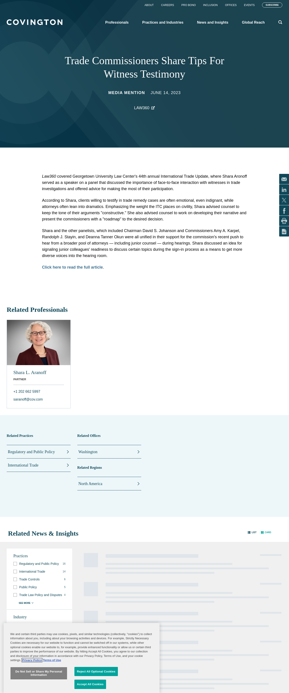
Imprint (168, 604)
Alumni (128, 584)
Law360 (141, 108)
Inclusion (210, 5)
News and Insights (90, 602)
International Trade (23, 465)
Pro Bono (188, 5)
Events (249, 5)
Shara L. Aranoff (29, 372)
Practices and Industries (94, 593)
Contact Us (130, 590)
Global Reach (86, 611)
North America (90, 483)
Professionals (86, 584)
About (149, 5)
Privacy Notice (132, 597)
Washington (88, 452)
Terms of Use (172, 597)
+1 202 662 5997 (26, 391)
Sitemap (169, 590)
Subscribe (272, 5)
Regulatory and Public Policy (31, 452)
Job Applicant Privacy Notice (132, 606)
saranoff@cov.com (28, 399)
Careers (167, 5)
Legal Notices (172, 584)
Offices (231, 5)
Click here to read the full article (72, 267)
